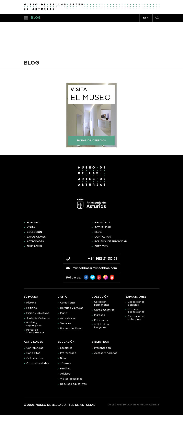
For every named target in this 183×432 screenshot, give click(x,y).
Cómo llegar (67, 302)
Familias (65, 368)
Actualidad (103, 227)
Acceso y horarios (105, 353)
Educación (34, 246)
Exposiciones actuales (136, 303)
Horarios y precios (71, 308)
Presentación (102, 348)
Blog (98, 232)
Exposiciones (36, 236)
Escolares (66, 348)
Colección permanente (101, 303)
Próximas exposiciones (136, 310)
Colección (34, 232)
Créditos (101, 246)
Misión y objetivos (37, 313)
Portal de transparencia (35, 331)
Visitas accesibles (71, 378)
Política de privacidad (111, 241)
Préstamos (101, 320)
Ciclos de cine (35, 358)
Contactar (103, 236)
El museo (33, 222)
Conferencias (34, 348)
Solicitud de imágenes (101, 326)
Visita (31, 227)
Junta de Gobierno (38, 318)
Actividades (35, 241)
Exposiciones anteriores (136, 317)
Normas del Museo (71, 328)
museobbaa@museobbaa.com (95, 268)
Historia (31, 302)
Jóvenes (65, 363)
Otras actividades (37, 363)
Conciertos (33, 353)
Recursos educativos (73, 384)
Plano (63, 313)
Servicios (65, 323)
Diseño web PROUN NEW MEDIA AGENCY (133, 404)
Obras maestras (104, 310)
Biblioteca (102, 222)
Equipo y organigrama (34, 324)
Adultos (65, 373)
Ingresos (99, 315)
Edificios (31, 308)
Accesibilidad (68, 318)
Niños (63, 358)
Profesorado (68, 353)
